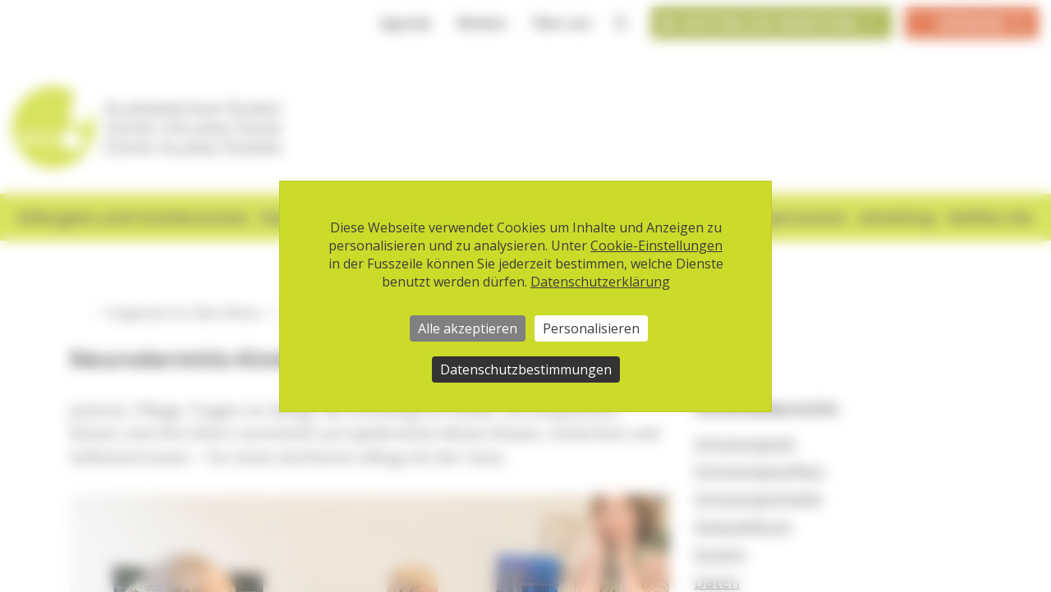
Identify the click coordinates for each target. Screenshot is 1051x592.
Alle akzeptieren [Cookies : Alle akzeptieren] (467, 328)
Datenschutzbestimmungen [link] (526, 369)
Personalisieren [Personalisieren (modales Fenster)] (591, 328)
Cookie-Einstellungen (656, 245)
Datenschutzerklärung (600, 282)
